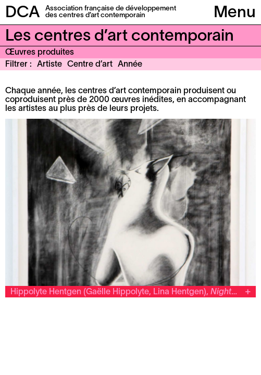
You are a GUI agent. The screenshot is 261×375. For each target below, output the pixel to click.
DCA (22, 13)
